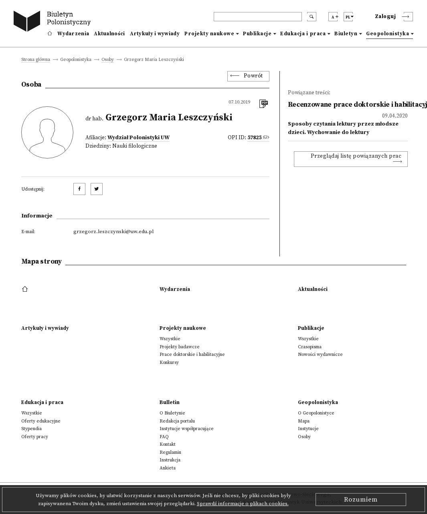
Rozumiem (361, 500)
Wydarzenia (73, 33)
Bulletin (170, 402)
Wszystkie (170, 339)
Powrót (253, 76)
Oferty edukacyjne (41, 421)
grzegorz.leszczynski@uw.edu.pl (113, 231)
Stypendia (31, 429)
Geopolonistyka (387, 33)
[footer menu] (25, 289)
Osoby (107, 60)
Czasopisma (310, 347)
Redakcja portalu (177, 421)
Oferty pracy (34, 437)
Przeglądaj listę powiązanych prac (356, 156)
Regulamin (170, 452)
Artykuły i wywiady (155, 33)
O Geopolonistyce (316, 413)
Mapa (304, 421)
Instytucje (308, 429)
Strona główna (35, 60)
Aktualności (109, 33)
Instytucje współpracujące (187, 429)
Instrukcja (170, 460)
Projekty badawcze (180, 347)
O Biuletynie (172, 413)
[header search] (258, 16)
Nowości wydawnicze (320, 354)
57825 (254, 137)
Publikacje (257, 33)
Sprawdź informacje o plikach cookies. (243, 503)
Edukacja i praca (303, 33)
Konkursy (169, 363)
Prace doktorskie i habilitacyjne (192, 354)
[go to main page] (53, 22)
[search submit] (311, 16)
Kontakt (168, 444)
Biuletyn (345, 33)
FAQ (164, 437)
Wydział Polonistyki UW (138, 137)
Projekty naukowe (209, 33)
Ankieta (168, 468)
